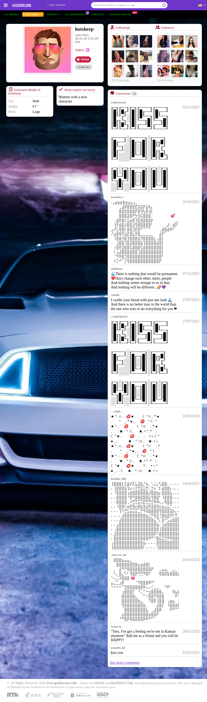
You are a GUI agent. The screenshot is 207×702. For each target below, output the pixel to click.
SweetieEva (117, 197)
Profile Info (83, 67)
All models (11, 14)
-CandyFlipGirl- (119, 316)
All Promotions (76, 14)
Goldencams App (121, 14)
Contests (97, 14)
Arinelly (115, 295)
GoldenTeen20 (118, 102)
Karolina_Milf (118, 478)
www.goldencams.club (61, 683)
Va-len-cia (116, 626)
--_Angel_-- (117, 411)
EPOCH (99, 683)
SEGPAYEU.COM (121, 683)
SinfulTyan (116, 268)
